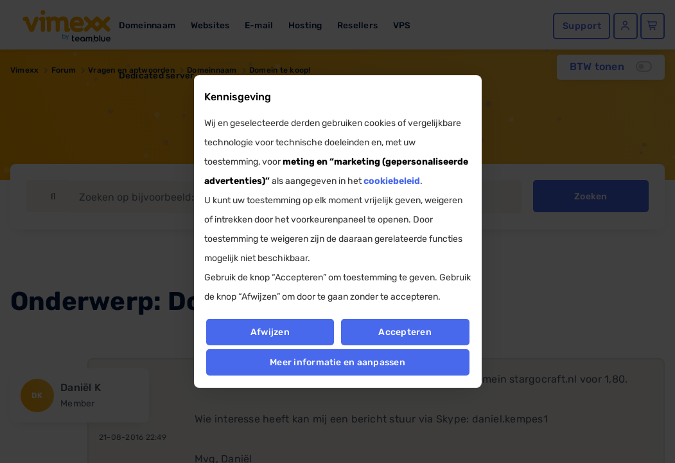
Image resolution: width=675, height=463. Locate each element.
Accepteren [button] (405, 332)
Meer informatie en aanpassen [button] (337, 362)
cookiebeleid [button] (392, 181)
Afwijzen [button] (270, 332)
